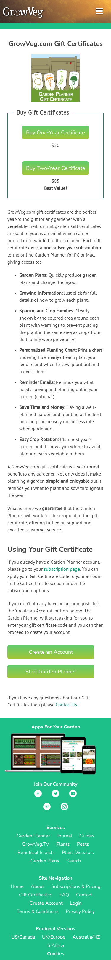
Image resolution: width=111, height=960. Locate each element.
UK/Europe (53, 937)
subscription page (62, 570)
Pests (83, 844)
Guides (86, 836)
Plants (63, 844)
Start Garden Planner (50, 671)
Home (17, 886)
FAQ (64, 895)
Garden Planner (33, 836)
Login (76, 903)
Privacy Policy (80, 911)
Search (73, 861)
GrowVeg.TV (35, 844)
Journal (64, 836)
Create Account (46, 903)
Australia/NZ (86, 937)
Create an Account (51, 652)
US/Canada (23, 937)
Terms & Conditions (38, 911)
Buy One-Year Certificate (55, 132)
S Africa (55, 945)
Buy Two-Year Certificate (55, 168)
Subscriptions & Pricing (75, 886)
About (37, 886)
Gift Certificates (35, 895)
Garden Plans (44, 861)
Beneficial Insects (36, 852)
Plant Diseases (78, 852)
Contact (84, 895)
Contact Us (66, 705)
